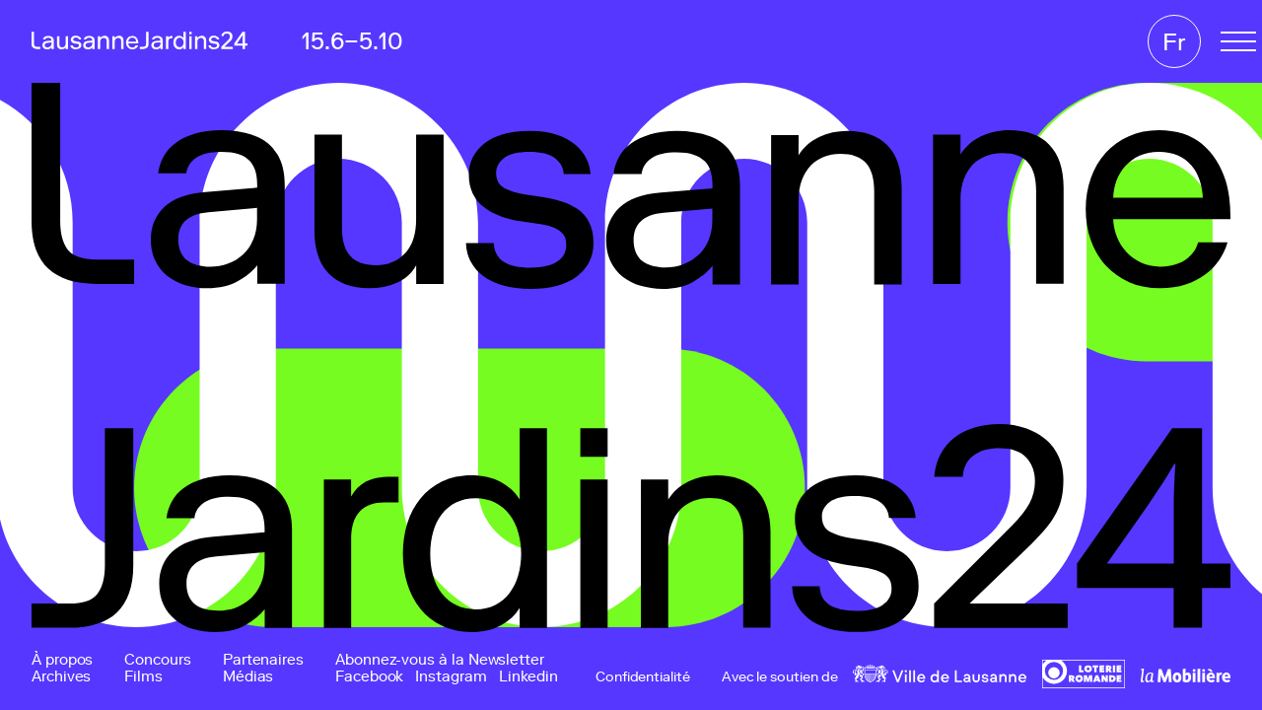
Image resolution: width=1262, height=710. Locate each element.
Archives (61, 677)
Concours (157, 660)
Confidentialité (643, 677)
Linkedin (528, 677)
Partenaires (263, 660)
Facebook (369, 677)
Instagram (450, 677)
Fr (1174, 42)
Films (143, 677)
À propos (62, 660)
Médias (248, 677)
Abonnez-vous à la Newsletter (439, 660)
